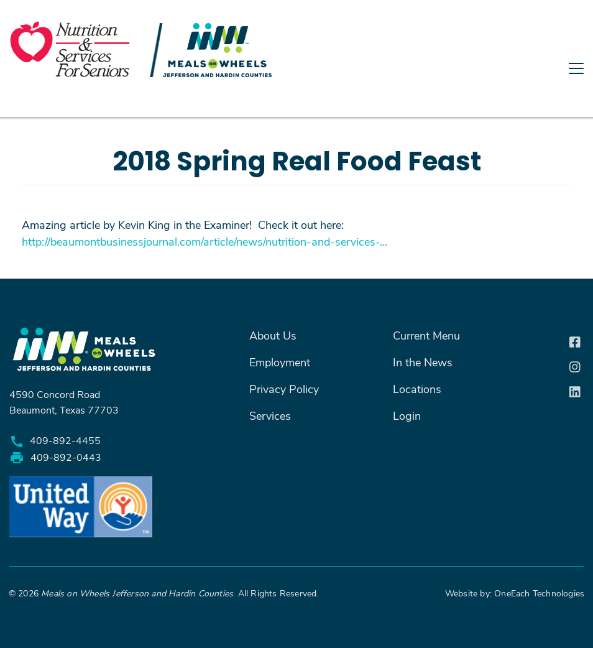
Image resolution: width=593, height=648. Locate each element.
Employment (279, 361)
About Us (272, 335)
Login (407, 415)
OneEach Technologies (538, 593)
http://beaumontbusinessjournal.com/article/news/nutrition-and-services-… (204, 241)
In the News (423, 361)
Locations (417, 388)
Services (270, 415)
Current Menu (426, 335)
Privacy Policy (284, 388)
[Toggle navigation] (296, 114)
